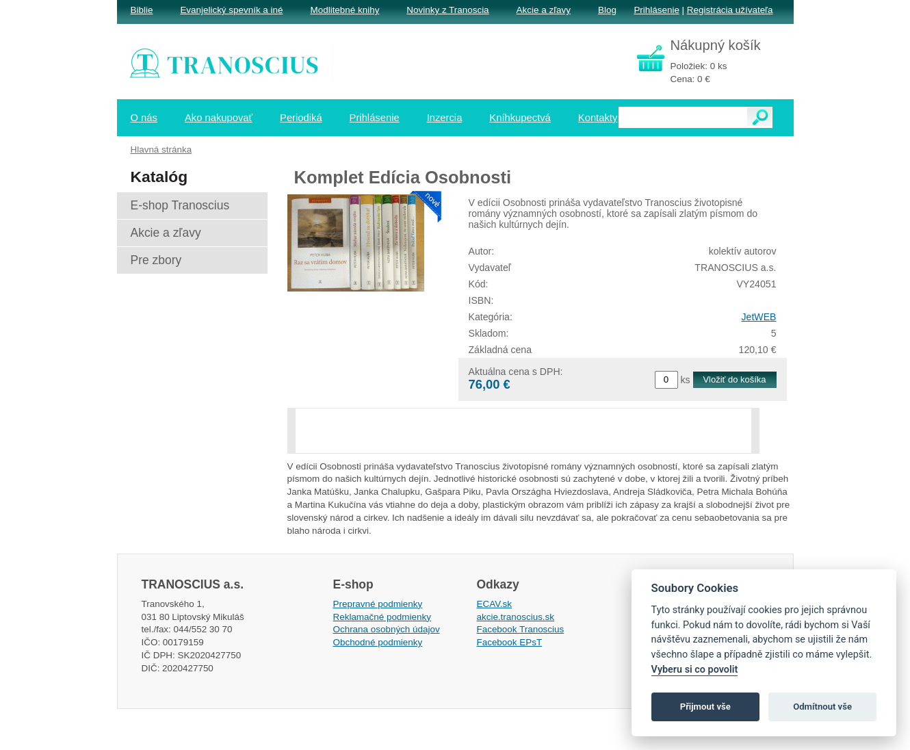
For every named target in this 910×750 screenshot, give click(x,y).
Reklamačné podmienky (382, 617)
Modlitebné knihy (345, 10)
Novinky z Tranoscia (447, 10)
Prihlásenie (656, 10)
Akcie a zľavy (544, 10)
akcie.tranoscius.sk (516, 617)
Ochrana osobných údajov (386, 629)
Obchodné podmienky (378, 642)
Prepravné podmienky (378, 604)
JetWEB (759, 316)
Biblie (142, 10)
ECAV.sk (494, 604)
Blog (607, 10)
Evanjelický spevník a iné (231, 10)
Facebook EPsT (510, 642)
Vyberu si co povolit (694, 669)
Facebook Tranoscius (520, 629)
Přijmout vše (705, 706)
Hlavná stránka (161, 149)
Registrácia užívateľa (730, 10)
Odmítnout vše (822, 706)
